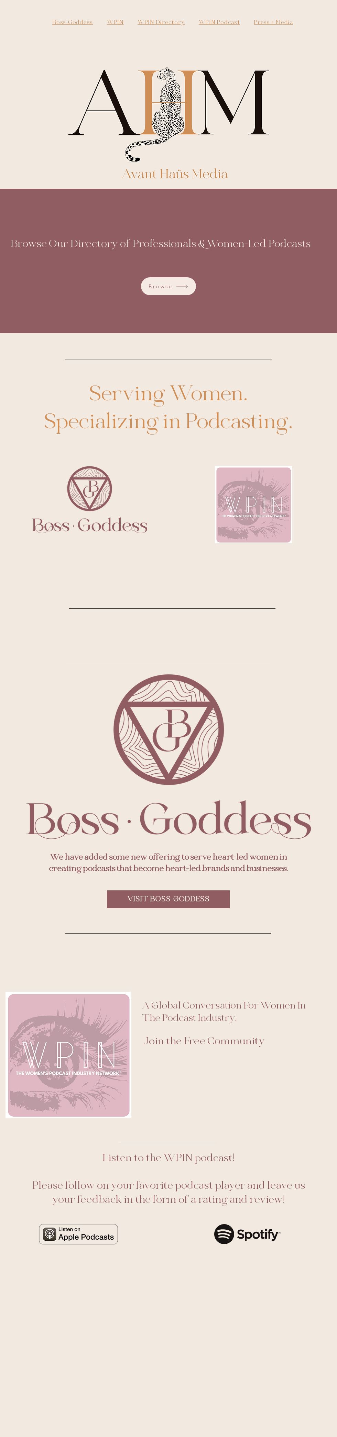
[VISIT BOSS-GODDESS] (168, 899)
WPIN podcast (197, 1158)
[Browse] (168, 286)
